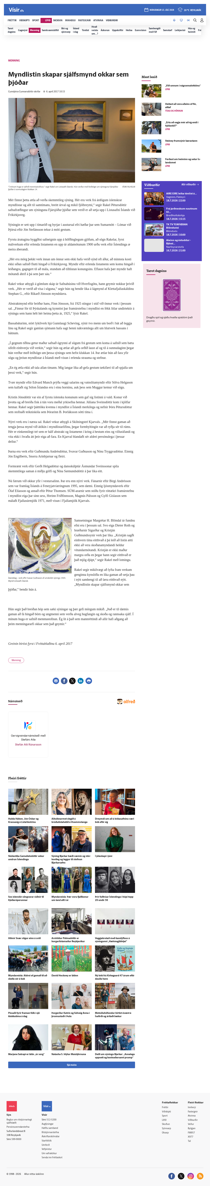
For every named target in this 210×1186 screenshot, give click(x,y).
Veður (191, 1124)
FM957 (191, 1133)
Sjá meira (71, 1065)
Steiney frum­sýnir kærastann (181, 141)
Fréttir (165, 1107)
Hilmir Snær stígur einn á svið (24, 938)
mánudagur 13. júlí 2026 (162, 10)
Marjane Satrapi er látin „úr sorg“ (26, 1054)
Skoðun (166, 1124)
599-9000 (16, 1139)
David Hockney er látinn (65, 976)
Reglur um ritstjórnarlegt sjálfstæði (19, 1121)
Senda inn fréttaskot (52, 1157)
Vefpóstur (47, 1149)
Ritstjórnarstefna (50, 1132)
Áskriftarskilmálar (51, 1136)
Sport (165, 1116)
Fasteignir (193, 1112)
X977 (190, 1137)
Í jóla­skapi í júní (103, 856)
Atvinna (192, 1116)
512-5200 (51, 1120)
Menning (16, 660)
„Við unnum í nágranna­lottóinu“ (183, 86)
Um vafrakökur (49, 1153)
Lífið (164, 1120)
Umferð (46, 1145)
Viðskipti (166, 1112)
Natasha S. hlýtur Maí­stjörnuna (69, 1054)
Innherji (192, 1107)
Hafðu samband (50, 1128)
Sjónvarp (166, 1128)
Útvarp (165, 1133)
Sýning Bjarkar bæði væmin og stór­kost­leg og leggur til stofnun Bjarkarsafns (71, 859)
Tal (189, 1141)
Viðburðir (193, 1120)
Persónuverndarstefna (18, 1127)
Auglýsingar (47, 1124)
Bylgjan (191, 1128)
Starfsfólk (47, 1141)
